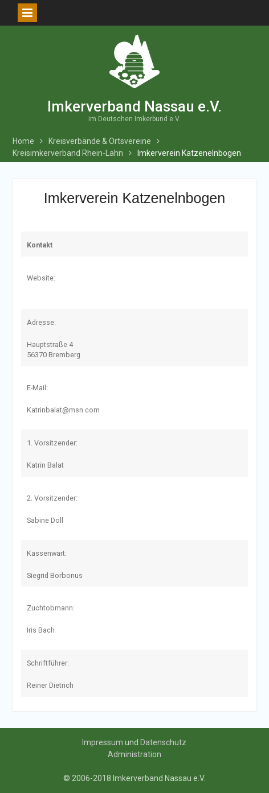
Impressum (102, 742)
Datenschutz (163, 742)
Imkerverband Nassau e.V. (134, 106)
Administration (134, 754)
